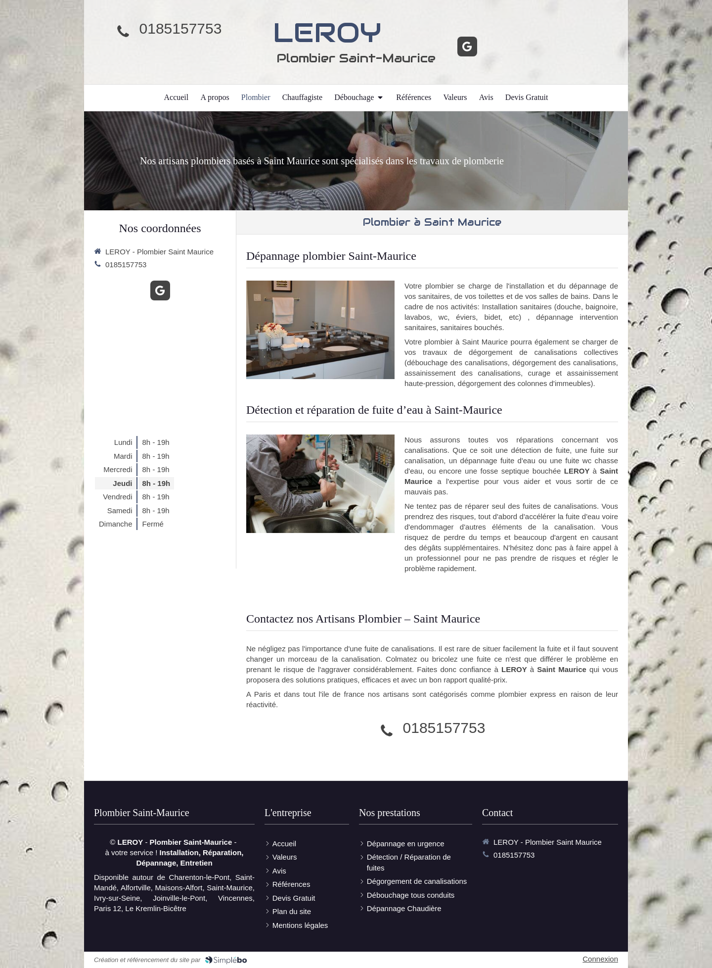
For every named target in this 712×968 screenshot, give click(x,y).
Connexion (600, 959)
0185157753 (180, 28)
